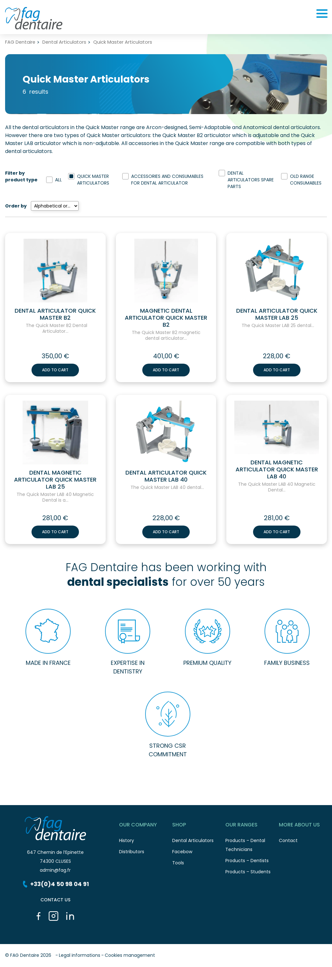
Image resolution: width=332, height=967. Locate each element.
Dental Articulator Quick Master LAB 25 (276, 314)
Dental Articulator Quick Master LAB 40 (166, 476)
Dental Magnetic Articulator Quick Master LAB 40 (277, 469)
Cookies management (130, 955)
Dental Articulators (64, 42)
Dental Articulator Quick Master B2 (55, 314)
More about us (305, 826)
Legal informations (79, 955)
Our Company (145, 826)
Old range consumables (305, 179)
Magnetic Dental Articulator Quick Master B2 (166, 317)
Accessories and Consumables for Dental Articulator (167, 179)
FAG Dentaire (20, 42)
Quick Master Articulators (93, 179)
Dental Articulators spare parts (251, 180)
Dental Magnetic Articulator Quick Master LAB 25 (55, 479)
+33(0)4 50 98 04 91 (55, 884)
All (58, 180)
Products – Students (252, 873)
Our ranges (252, 826)
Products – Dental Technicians (252, 846)
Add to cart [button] (55, 370)
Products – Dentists (252, 862)
